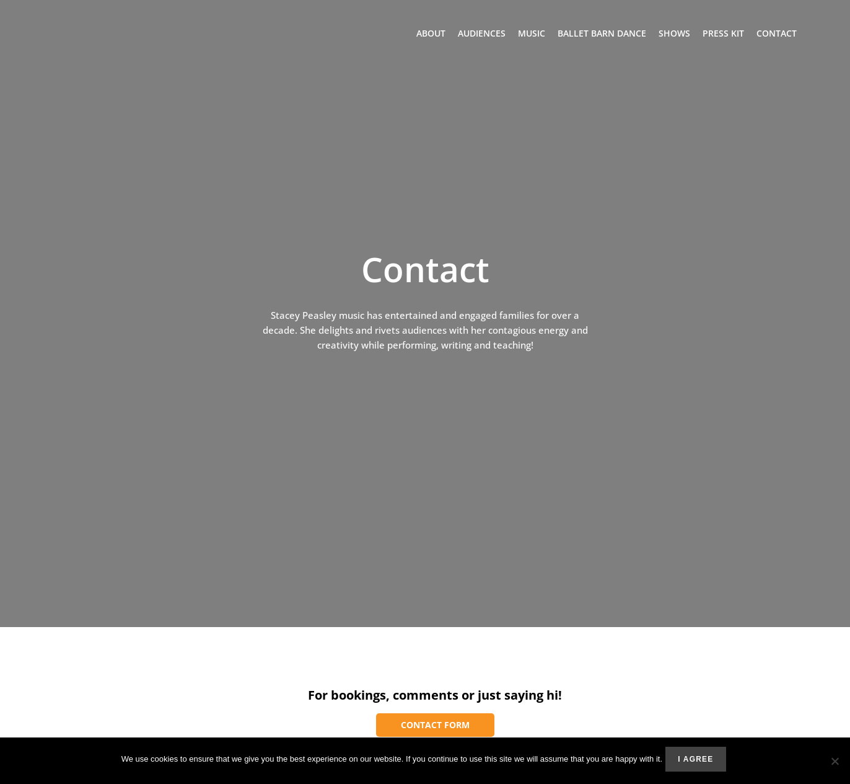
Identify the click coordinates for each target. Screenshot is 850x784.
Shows (674, 34)
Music (531, 34)
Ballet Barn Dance (602, 34)
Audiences (482, 34)
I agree (698, 762)
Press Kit (723, 34)
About (430, 34)
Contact (776, 34)
